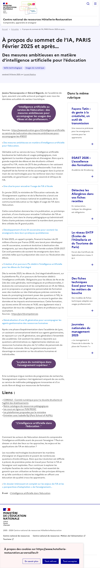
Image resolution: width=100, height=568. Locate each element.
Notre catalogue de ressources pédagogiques (25, 406)
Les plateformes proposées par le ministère (24, 412)
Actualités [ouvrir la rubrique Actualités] (15, 29)
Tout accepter (70, 561)
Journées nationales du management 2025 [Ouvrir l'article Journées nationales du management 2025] (81, 329)
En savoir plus (31, 561)
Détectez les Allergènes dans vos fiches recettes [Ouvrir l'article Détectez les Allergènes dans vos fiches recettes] (82, 195)
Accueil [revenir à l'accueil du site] (5, 29)
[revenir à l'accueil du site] (50, 19)
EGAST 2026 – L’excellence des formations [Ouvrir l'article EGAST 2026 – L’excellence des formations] (82, 161)
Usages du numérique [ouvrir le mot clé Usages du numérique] (35, 68)
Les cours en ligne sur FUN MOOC (19, 409)
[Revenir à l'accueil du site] (14, 517)
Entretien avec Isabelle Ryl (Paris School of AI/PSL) (28, 415)
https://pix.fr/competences (24, 313)
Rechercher (88, 3)
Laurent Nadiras (30, 74)
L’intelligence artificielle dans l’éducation (30, 493)
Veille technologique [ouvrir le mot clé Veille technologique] (13, 68)
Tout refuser (51, 561)
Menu (95, 3)
